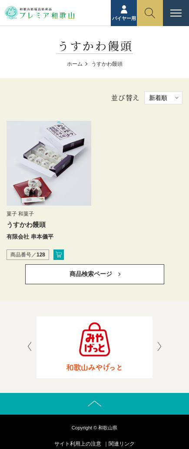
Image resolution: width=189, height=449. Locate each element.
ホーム (75, 64)
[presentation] (29, 347)
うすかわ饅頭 (26, 224)
